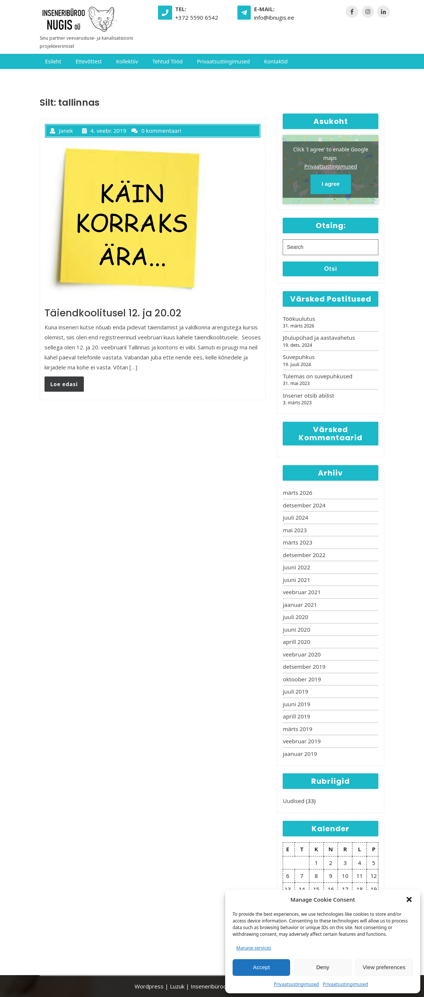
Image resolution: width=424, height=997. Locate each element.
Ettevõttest (88, 61)
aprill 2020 (296, 641)
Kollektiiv (127, 61)
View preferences (384, 967)
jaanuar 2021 (300, 604)
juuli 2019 (295, 691)
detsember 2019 (304, 666)
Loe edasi (64, 384)
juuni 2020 (296, 629)
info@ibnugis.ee (274, 17)
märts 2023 (297, 542)
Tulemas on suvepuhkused (317, 376)
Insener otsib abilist (308, 395)
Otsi (330, 269)
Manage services (253, 948)
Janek (61, 130)
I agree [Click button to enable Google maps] (330, 184)
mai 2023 (295, 530)
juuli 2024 (295, 517)
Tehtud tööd (167, 61)
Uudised (293, 800)
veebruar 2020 (302, 654)
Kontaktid (275, 61)
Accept (261, 967)
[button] (409, 899)
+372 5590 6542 (196, 17)
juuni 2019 (296, 704)
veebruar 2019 (302, 741)
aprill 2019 (296, 716)
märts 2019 (297, 729)
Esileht (53, 61)
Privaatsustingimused (296, 984)
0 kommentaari (156, 130)
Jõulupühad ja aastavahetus (319, 337)
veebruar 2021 (302, 592)
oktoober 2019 (302, 679)
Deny (322, 967)
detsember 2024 (304, 505)
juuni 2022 (296, 567)
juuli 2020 (295, 617)
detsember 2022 (304, 555)
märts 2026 (297, 492)
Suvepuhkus (299, 357)
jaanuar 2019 (300, 753)
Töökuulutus (299, 318)
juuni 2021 (296, 579)
